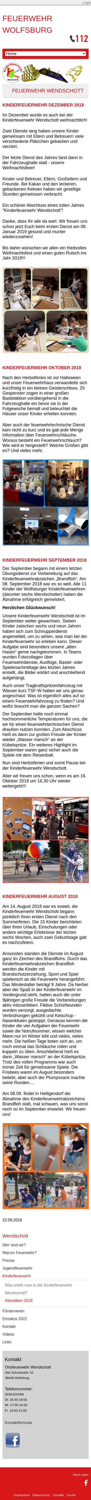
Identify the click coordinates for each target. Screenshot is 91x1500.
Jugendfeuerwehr (17, 1268)
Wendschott (15, 1236)
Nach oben (81, 1475)
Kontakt (9, 1326)
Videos (8, 1334)
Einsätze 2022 (14, 1319)
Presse (8, 1260)
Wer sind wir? (14, 1245)
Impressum (22, 1495)
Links (6, 1342)
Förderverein (13, 1311)
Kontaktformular (18, 1423)
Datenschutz (41, 1495)
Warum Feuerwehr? (19, 1253)
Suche (71, 1495)
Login (86, 3)
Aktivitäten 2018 (19, 1301)
